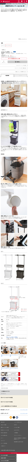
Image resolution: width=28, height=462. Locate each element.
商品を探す (3, 422)
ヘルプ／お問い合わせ (18, 422)
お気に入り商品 (3, 424)
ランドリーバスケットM (5, 368)
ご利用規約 (16, 432)
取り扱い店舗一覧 (4, 432)
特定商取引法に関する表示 (18, 441)
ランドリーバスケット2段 (5, 354)
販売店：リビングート (23, 38)
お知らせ (15, 424)
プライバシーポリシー (18, 435)
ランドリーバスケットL (14, 368)
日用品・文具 (8, 3)
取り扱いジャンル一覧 (5, 430)
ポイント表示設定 (4, 443)
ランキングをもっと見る (23, 409)
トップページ (3, 3)
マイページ (3, 440)
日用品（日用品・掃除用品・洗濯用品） (18, 3)
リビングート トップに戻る (21, 65)
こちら (13, 450)
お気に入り (3, 62)
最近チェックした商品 (5, 427)
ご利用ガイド (3, 446)
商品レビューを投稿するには (21, 71)
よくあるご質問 (16, 427)
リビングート (3, 393)
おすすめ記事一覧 (4, 435)
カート (2, 438)
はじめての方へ (16, 430)
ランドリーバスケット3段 (14, 354)
